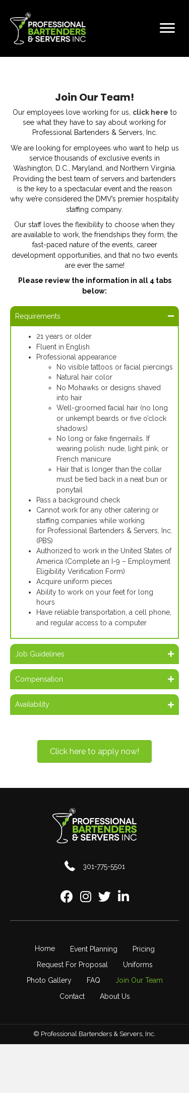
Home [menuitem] (45, 948)
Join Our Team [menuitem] (139, 980)
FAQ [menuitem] (93, 980)
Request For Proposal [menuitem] (72, 965)
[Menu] (167, 28)
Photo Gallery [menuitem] (49, 980)
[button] (94, 316)
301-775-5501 (104, 866)
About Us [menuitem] (115, 996)
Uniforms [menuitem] (138, 965)
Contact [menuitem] (72, 996)
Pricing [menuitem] (144, 949)
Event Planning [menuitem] (93, 949)
